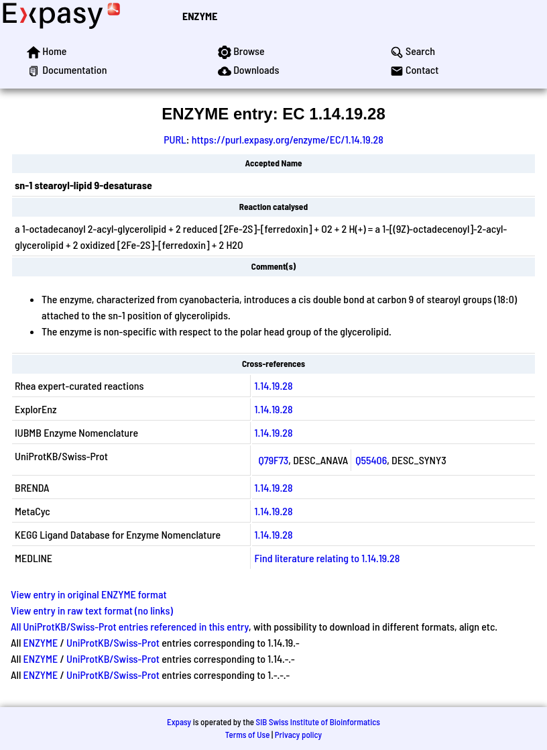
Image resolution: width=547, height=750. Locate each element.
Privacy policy (298, 734)
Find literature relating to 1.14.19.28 (327, 557)
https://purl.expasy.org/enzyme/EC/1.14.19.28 (287, 139)
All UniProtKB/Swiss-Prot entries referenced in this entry (130, 626)
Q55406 (371, 459)
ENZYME (199, 15)
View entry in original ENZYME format (89, 594)
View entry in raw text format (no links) (92, 610)
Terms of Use (247, 734)
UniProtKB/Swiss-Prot (113, 642)
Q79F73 (274, 459)
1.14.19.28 (274, 385)
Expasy (179, 721)
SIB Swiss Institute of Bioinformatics (318, 721)
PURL (175, 139)
